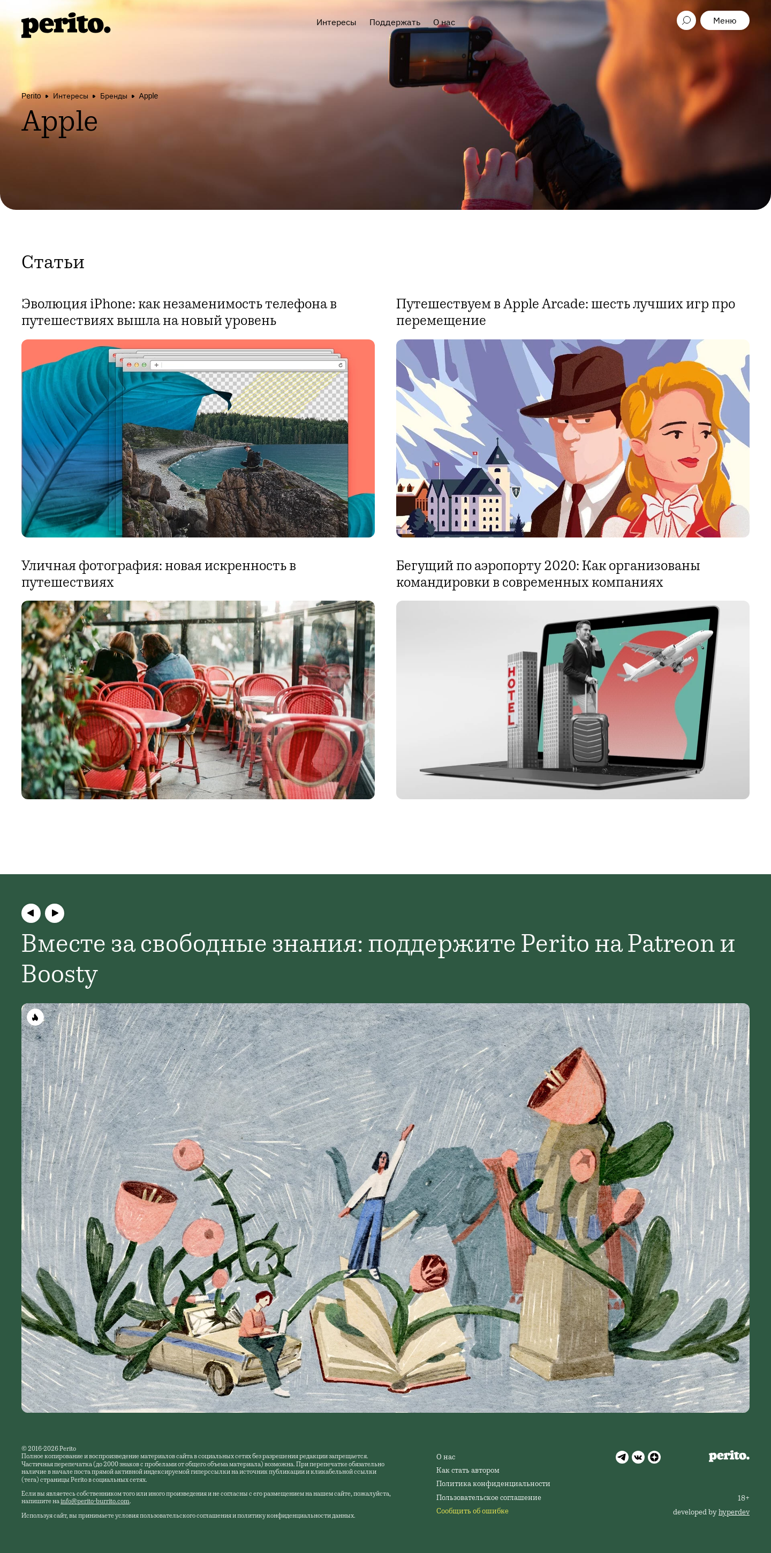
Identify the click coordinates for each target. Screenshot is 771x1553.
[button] (31, 913)
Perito (31, 96)
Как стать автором (468, 1471)
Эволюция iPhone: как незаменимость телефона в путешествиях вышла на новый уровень (179, 313)
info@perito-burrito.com (95, 1501)
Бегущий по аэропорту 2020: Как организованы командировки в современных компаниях (548, 575)
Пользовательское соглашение (488, 1498)
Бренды (113, 96)
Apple (148, 96)
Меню (725, 20)
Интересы (336, 22)
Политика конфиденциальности (493, 1484)
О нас (444, 22)
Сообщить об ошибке (472, 1512)
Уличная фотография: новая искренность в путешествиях (158, 575)
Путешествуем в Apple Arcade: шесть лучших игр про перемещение (565, 313)
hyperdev (734, 1513)
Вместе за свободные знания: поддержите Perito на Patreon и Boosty (378, 961)
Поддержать (394, 22)
